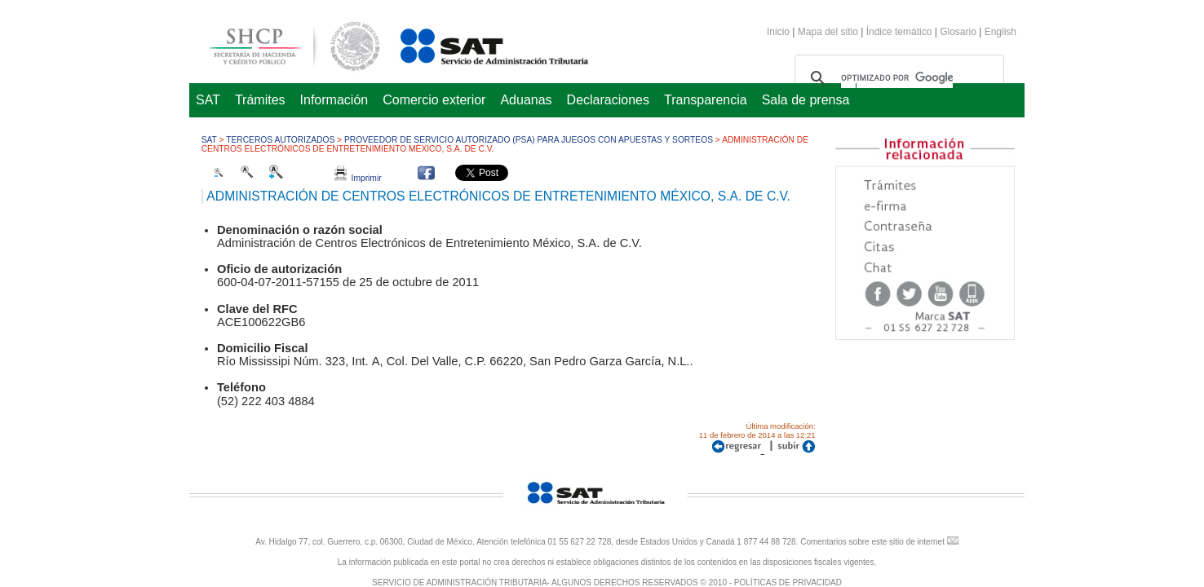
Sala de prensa (806, 100)
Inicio (778, 32)
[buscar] (897, 78)
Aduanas (525, 100)
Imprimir (358, 178)
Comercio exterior (434, 100)
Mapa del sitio (829, 32)
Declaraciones (608, 100)
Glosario (958, 32)
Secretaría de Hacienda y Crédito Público (282, 43)
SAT (208, 100)
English (1000, 32)
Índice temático (899, 32)
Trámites (260, 100)
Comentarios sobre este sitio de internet (872, 541)
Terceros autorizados (280, 139)
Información (334, 100)
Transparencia (705, 100)
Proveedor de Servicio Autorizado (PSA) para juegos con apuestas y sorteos (528, 139)
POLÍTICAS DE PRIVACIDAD (788, 582)
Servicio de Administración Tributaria (476, 43)
